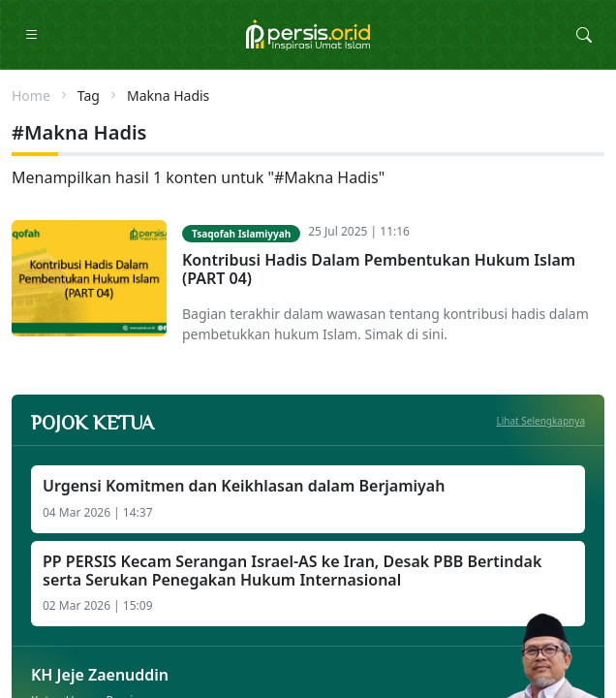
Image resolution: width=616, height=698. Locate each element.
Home (31, 95)
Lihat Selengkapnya (541, 421)
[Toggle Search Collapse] (584, 34)
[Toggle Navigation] (32, 34)
